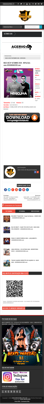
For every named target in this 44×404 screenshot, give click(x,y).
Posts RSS (17, 401)
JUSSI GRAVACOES (25, 399)
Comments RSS (25, 401)
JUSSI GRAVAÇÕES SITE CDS (19, 398)
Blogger (29, 36)
